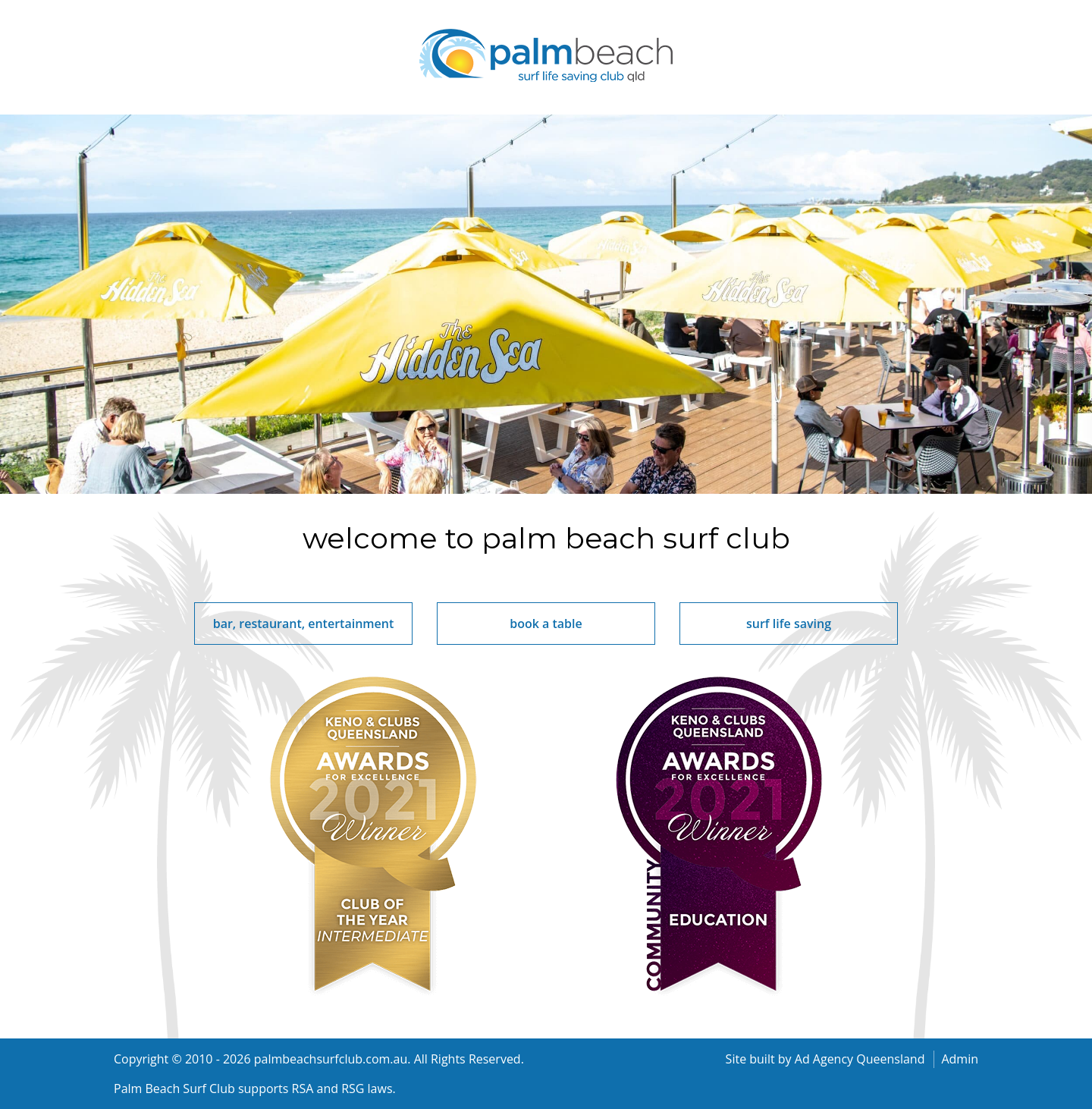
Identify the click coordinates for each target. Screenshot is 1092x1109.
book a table (546, 623)
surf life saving (788, 623)
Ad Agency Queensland (860, 1059)
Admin (959, 1059)
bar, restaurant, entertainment (303, 623)
